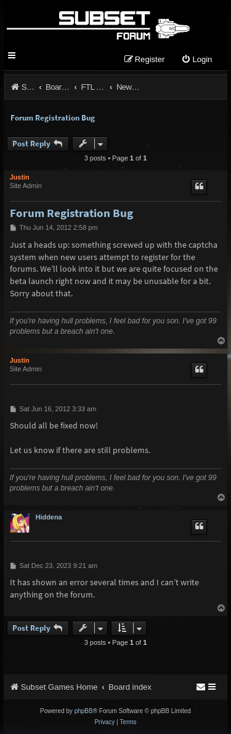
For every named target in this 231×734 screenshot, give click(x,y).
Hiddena (49, 517)
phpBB (84, 711)
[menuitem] (196, 60)
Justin (20, 177)
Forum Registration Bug (52, 117)
